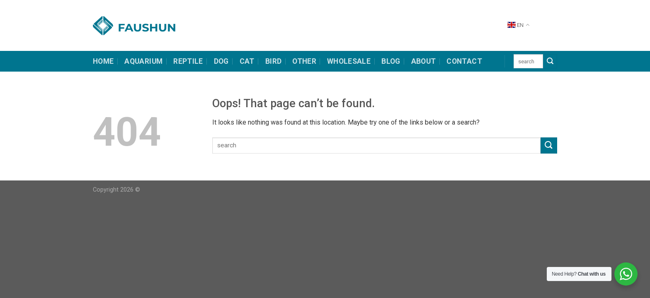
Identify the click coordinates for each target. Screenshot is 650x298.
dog (221, 61)
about (423, 61)
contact (464, 61)
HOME (103, 61)
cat (247, 61)
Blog (390, 61)
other (304, 61)
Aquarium (143, 61)
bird (273, 61)
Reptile (188, 61)
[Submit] (550, 61)
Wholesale (349, 61)
